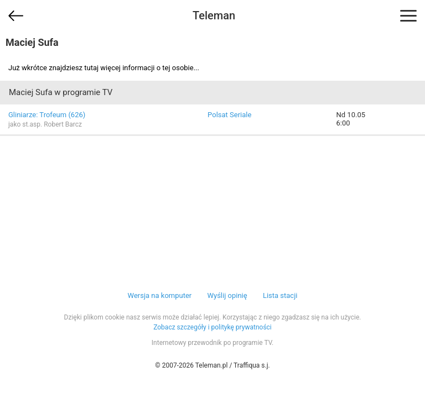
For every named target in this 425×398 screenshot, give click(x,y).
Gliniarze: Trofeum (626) (46, 115)
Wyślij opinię (227, 295)
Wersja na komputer (160, 295)
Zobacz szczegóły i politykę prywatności (212, 327)
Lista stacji (280, 295)
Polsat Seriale (229, 115)
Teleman (214, 15)
